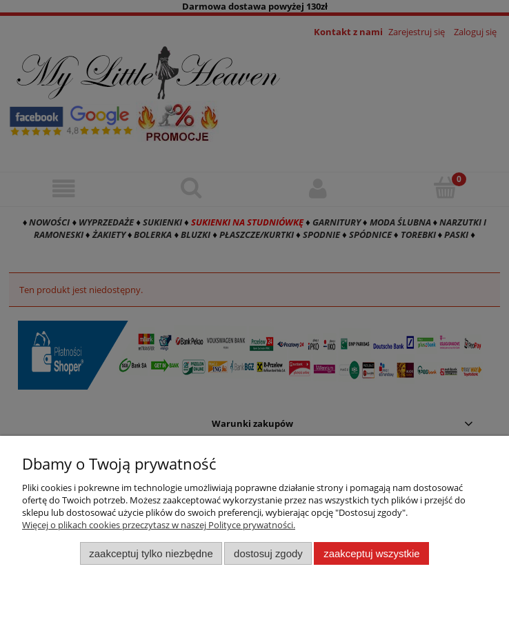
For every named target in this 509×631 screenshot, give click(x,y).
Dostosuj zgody (268, 553)
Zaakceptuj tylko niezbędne (150, 553)
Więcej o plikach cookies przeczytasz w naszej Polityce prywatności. (158, 525)
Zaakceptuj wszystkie (371, 553)
